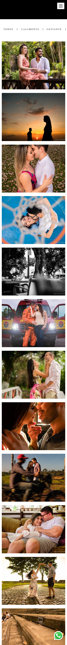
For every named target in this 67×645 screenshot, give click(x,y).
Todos (8, 29)
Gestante (54, 29)
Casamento (30, 29)
